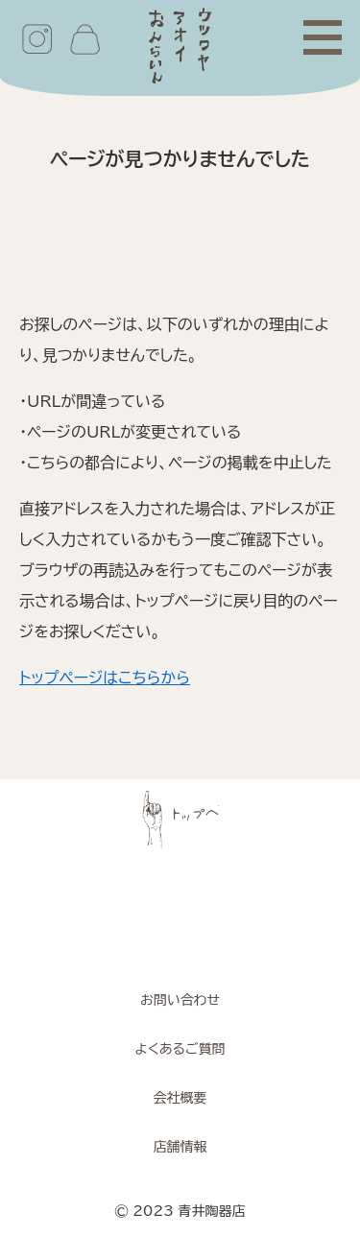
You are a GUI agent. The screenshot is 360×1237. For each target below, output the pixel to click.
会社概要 (180, 1098)
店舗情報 (180, 1147)
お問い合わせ (180, 1000)
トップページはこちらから (104, 677)
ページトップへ (180, 819)
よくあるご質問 (179, 1049)
